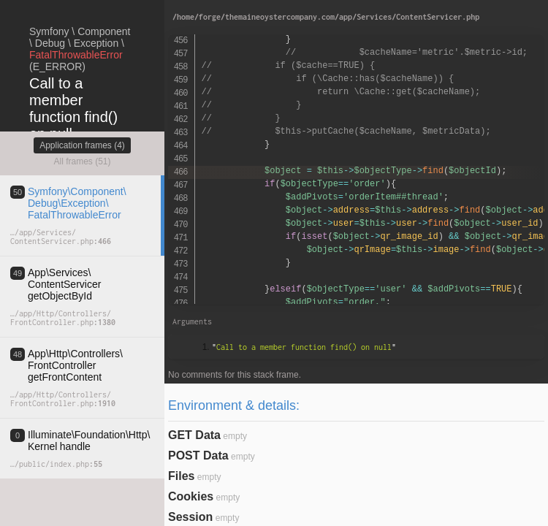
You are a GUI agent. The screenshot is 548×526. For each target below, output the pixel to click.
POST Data (198, 455)
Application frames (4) (82, 145)
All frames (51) (81, 161)
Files (181, 476)
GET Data (194, 435)
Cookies (190, 496)
